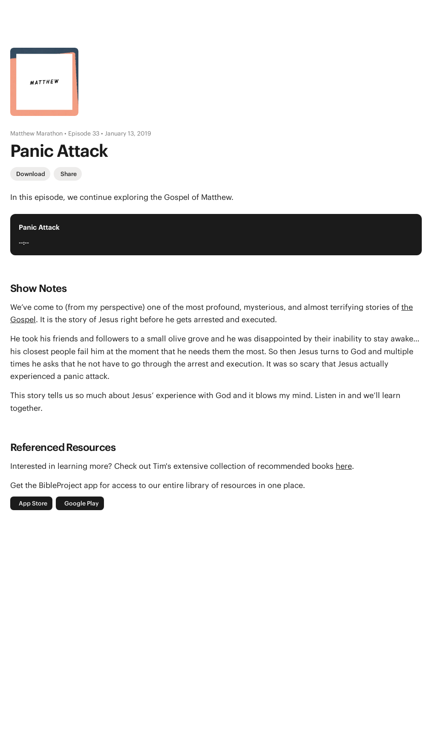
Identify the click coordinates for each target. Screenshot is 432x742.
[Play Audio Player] (404, 234)
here (344, 466)
